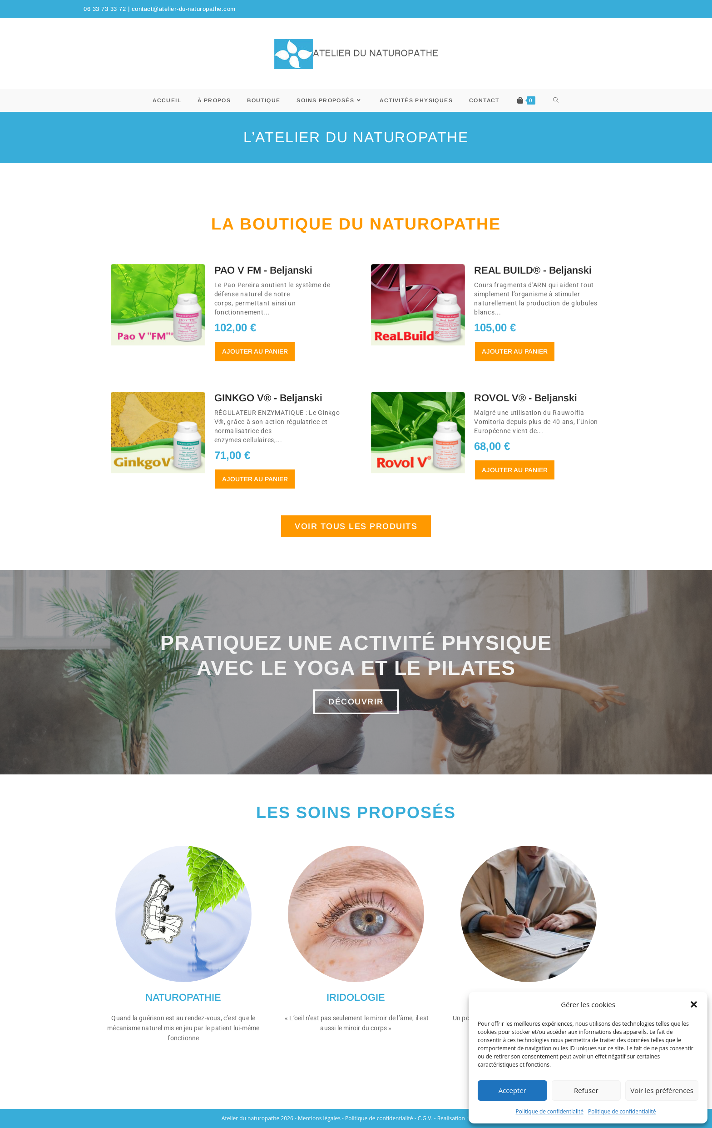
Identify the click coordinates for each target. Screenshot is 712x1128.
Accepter (512, 1090)
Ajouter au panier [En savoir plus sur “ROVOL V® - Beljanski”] (515, 470)
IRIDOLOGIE (355, 997)
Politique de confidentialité (549, 1111)
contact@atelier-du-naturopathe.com (184, 8)
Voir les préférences (661, 1090)
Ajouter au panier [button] (255, 351)
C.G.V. (425, 1118)
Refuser (586, 1090)
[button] (693, 1004)
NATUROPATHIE (183, 997)
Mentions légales (319, 1118)
